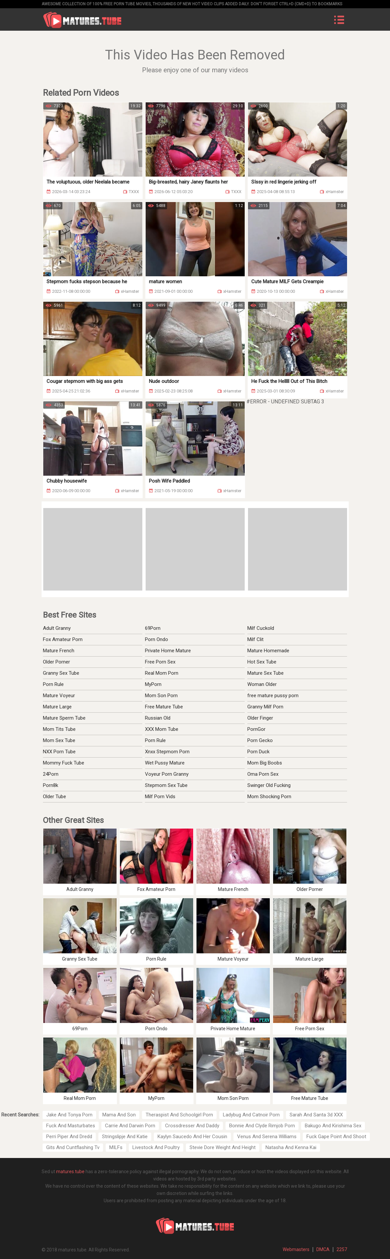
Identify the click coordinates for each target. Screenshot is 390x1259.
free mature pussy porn (273, 695)
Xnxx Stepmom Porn (167, 752)
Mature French (58, 651)
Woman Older (262, 684)
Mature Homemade (268, 651)
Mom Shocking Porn (269, 797)
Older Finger (260, 718)
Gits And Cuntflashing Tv (72, 1147)
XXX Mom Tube (161, 729)
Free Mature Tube (164, 707)
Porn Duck (258, 752)
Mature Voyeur (59, 695)
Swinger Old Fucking (269, 785)
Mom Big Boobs (264, 763)
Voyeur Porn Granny (167, 774)
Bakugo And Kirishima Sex (333, 1126)
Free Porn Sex (160, 662)
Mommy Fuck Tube (63, 763)
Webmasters (296, 1249)
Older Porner (56, 662)
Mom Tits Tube (59, 729)
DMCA (323, 1249)
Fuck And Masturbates (70, 1126)
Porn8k (50, 785)
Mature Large (57, 707)
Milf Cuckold (260, 628)
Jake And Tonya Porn (69, 1115)
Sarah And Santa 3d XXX (316, 1115)
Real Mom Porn (161, 673)
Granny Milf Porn (265, 707)
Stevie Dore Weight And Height (223, 1147)
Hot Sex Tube (261, 662)
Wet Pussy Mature (165, 763)
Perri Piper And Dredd (69, 1137)
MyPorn (153, 684)
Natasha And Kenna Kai (291, 1147)
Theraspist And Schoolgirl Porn (179, 1115)
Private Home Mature (168, 651)
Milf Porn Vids (160, 797)
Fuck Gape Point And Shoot (336, 1137)
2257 (342, 1249)
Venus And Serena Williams (267, 1137)
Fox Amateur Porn (63, 639)
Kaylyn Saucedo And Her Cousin (192, 1137)
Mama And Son (119, 1115)
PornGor (256, 729)
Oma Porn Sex (262, 774)
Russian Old (157, 718)
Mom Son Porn (161, 695)
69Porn (152, 628)
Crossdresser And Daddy (192, 1126)
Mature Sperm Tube (64, 718)
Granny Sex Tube (61, 673)
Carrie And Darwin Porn (130, 1126)
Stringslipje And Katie (125, 1137)
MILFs (116, 1147)
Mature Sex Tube (265, 673)
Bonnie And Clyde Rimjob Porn (262, 1126)
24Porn (50, 774)
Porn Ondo (156, 639)
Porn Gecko (260, 740)
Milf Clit (255, 639)
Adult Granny (57, 628)
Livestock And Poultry (156, 1147)
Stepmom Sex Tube (166, 785)
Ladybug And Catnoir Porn (251, 1115)
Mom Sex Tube (59, 740)
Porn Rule (53, 684)
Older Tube (54, 797)
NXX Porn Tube (59, 752)
